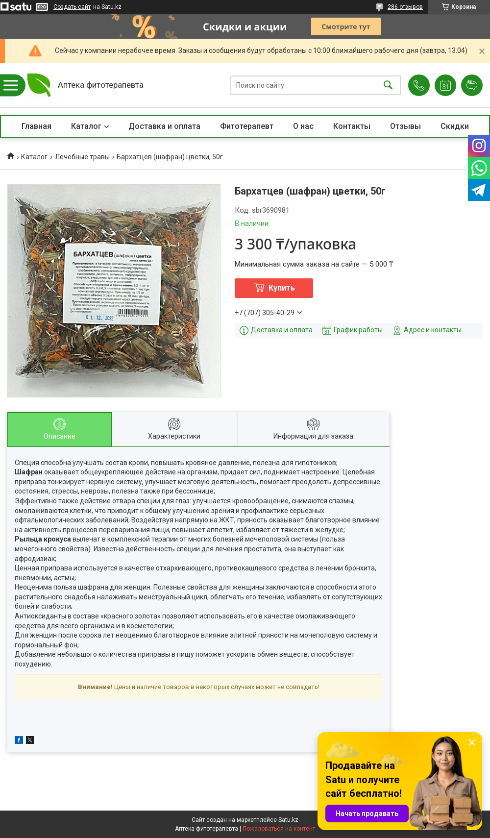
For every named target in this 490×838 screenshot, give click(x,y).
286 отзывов (405, 6)
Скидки (455, 126)
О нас (303, 126)
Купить (282, 288)
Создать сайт (72, 6)
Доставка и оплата (164, 126)
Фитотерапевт (246, 126)
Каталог (86, 126)
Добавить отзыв (472, 85)
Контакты (351, 126)
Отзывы (405, 126)
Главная (36, 126)
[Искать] (388, 85)
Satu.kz (288, 819)
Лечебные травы (82, 157)
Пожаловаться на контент (279, 828)
